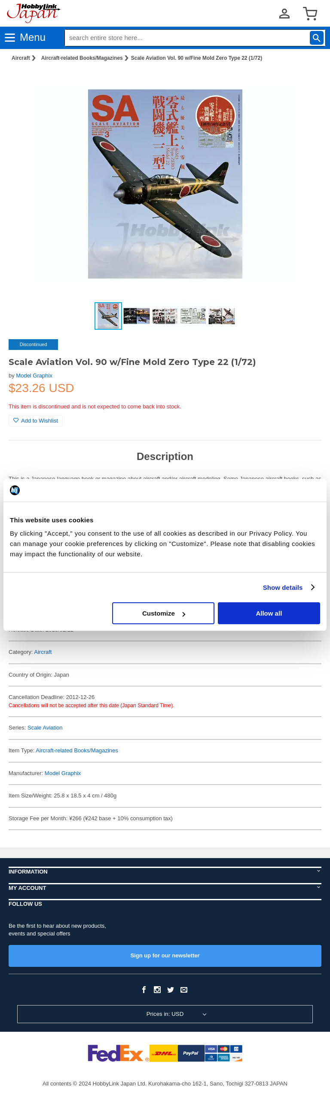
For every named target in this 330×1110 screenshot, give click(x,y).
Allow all (269, 613)
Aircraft (21, 58)
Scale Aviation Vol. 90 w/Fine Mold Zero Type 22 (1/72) (196, 58)
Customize (163, 613)
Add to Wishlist (35, 420)
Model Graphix (34, 375)
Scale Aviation (45, 727)
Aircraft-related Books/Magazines (82, 58)
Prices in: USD (165, 1014)
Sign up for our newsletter (164, 955)
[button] (306, 82)
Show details (283, 587)
